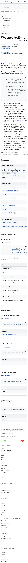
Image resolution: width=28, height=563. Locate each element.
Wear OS (3, 488)
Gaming (3, 468)
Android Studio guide (6, 520)
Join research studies (6, 543)
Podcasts (3, 462)
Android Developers (5, 11)
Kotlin (20, 40)
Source (2, 455)
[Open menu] (2, 1)
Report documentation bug (7, 538)
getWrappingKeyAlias (8, 213)
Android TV (3, 495)
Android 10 (3, 512)
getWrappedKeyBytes (8, 205)
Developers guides (5, 523)
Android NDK (4, 530)
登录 (25, 1)
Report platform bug (5, 536)
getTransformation (8, 198)
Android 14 (3, 503)
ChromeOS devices (5, 490)
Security (3, 453)
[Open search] (19, 2)
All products (4, 561)
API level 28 (7, 33)
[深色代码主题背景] (26, 78)
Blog (2, 459)
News (2, 457)
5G (2, 479)
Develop (13, 11)
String (8, 170)
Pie (1, 514)
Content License (15, 430)
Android (3, 448)
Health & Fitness (4, 472)
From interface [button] (15, 226)
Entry (4, 64)
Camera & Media (5, 475)
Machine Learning (5, 470)
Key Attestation (19, 120)
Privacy (2, 477)
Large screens (4, 485)
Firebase (3, 556)
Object (8, 46)
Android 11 (3, 510)
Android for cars (5, 492)
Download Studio (5, 527)
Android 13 (3, 505)
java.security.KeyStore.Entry (18, 226)
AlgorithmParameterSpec (18, 172)
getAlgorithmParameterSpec (10, 190)
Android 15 (3, 501)
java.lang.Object (5, 52)
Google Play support (5, 540)
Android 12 (3, 508)
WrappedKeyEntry (7, 169)
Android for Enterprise (6, 450)
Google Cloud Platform (6, 559)
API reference (6, 7)
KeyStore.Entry (5, 48)
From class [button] (10, 222)
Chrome (3, 554)
